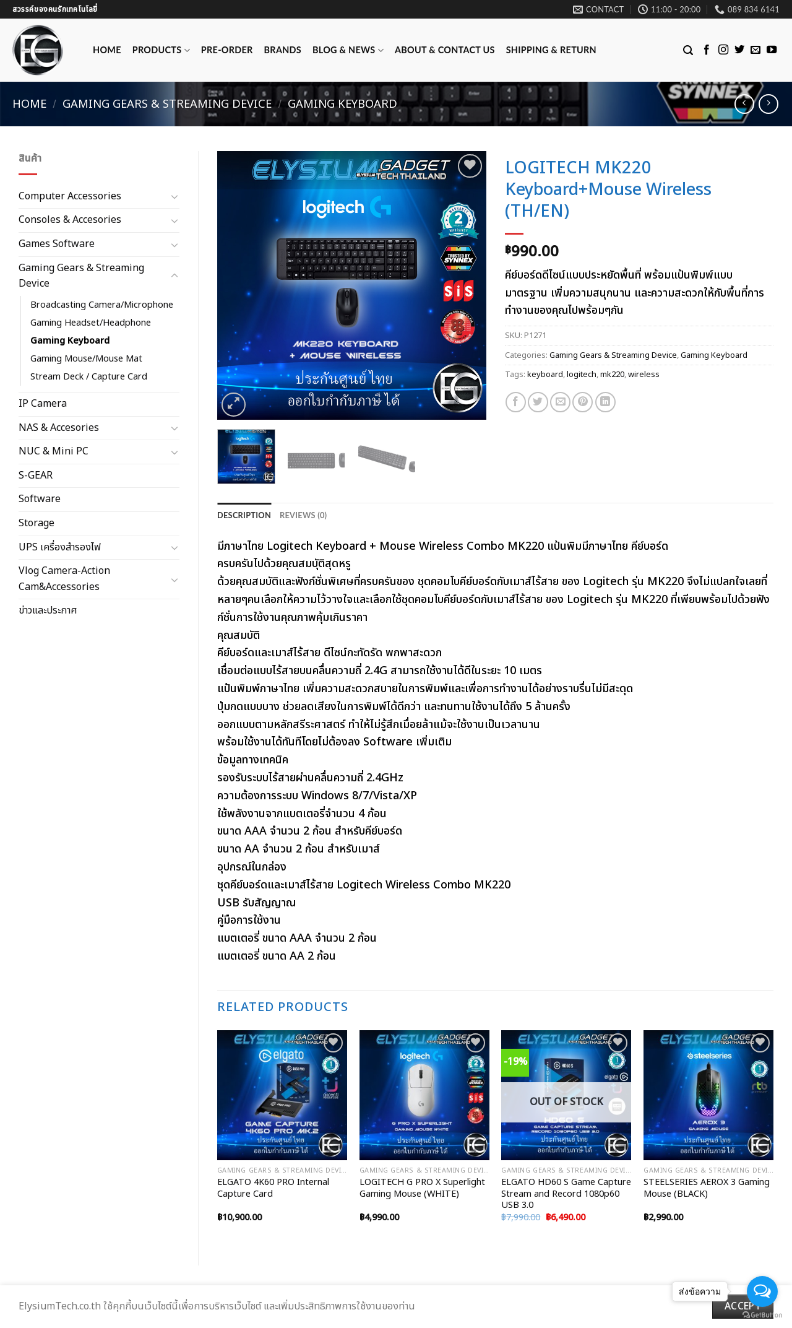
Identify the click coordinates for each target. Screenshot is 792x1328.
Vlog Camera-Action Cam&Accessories (64, 578)
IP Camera (43, 403)
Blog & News (348, 50)
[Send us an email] (755, 50)
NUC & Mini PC (53, 451)
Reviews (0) (303, 515)
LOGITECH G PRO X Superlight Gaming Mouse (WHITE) (422, 1188)
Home (107, 50)
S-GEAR (36, 475)
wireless (644, 374)
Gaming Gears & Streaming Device (167, 104)
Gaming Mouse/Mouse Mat (86, 358)
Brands (282, 50)
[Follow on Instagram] (723, 50)
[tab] (244, 515)
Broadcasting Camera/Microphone (101, 304)
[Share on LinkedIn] (605, 402)
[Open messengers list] (762, 1291)
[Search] (688, 50)
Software (40, 499)
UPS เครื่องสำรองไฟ (60, 547)
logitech (581, 374)
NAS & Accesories (59, 427)
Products (161, 50)
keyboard (545, 374)
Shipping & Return (551, 50)
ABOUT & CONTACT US (445, 50)
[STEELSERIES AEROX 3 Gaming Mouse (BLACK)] (708, 1095)
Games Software (57, 244)
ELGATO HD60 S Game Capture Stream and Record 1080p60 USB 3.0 (566, 1194)
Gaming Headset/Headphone (90, 322)
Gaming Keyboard (342, 104)
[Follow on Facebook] (707, 50)
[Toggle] (174, 196)
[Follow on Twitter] (739, 50)
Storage (36, 523)
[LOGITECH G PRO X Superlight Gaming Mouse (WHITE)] (424, 1095)
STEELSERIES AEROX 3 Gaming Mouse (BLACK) (707, 1188)
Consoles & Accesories (70, 219)
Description (244, 515)
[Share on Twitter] (538, 402)
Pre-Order (227, 50)
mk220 (612, 374)
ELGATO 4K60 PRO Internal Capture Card (273, 1188)
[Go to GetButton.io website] (762, 1315)
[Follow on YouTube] (772, 50)
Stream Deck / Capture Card (88, 376)
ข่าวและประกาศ (48, 610)
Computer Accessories (70, 196)
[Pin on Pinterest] (582, 402)
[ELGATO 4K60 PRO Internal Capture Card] (282, 1095)
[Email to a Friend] (560, 402)
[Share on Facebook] (516, 402)
